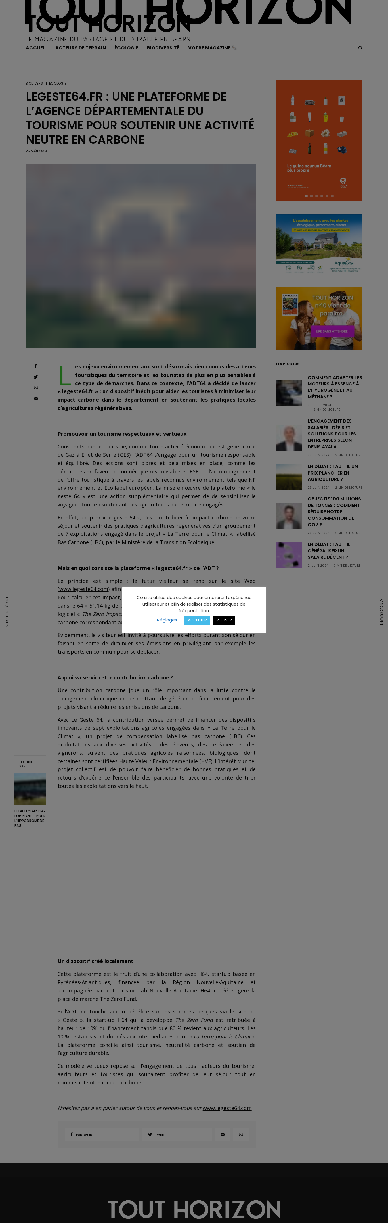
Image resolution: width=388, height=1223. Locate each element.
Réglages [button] (167, 620)
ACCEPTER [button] (197, 620)
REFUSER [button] (224, 620)
